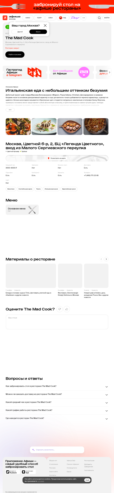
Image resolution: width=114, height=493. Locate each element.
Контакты (52, 475)
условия (41, 481)
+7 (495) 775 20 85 (91, 175)
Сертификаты (89, 470)
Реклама (52, 468)
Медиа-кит (53, 460)
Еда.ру (69, 472)
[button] (11, 189)
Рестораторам (89, 460)
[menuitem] (27, 17)
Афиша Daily (71, 460)
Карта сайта (53, 472)
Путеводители (72, 468)
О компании (53, 464)
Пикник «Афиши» (73, 464)
